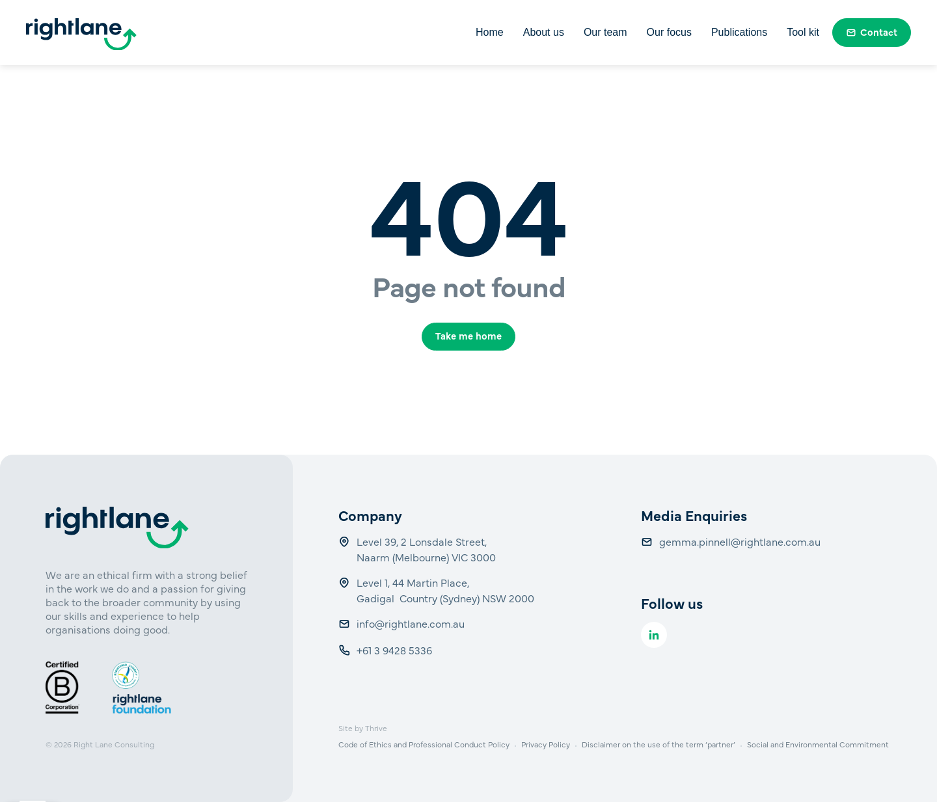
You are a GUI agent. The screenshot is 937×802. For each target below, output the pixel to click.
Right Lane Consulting (114, 744)
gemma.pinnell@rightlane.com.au (740, 541)
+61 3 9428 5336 (396, 650)
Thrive (376, 728)
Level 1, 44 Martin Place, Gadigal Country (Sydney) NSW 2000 (445, 590)
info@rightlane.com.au (412, 623)
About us (543, 32)
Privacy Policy (545, 744)
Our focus (669, 32)
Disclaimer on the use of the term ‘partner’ (658, 744)
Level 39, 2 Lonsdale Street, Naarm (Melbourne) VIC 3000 (426, 549)
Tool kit (803, 32)
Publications (739, 32)
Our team (605, 32)
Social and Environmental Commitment (818, 744)
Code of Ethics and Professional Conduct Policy (423, 744)
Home (490, 32)
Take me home (468, 335)
